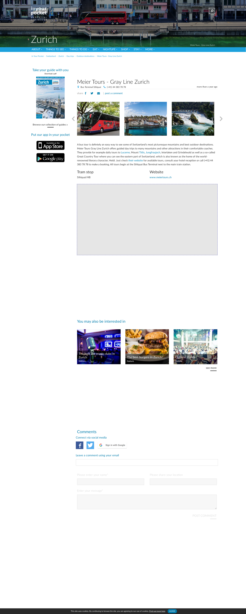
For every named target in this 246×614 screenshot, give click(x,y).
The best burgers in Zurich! (145, 357)
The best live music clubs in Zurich (97, 355)
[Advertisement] (147, 67)
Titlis (142, 152)
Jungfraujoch (153, 152)
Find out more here (157, 611)
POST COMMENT (204, 502)
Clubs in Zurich (185, 357)
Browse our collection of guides (49, 125)
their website (135, 160)
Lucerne (125, 152)
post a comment (114, 93)
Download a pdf (50, 74)
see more (211, 368)
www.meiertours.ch (161, 177)
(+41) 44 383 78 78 (116, 87)
